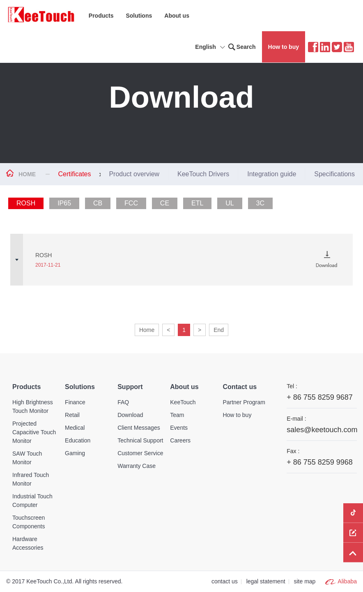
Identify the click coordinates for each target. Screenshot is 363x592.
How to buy (283, 47)
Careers (180, 440)
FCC (131, 203)
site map (304, 581)
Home (146, 330)
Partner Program (244, 402)
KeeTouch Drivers (203, 173)
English (211, 48)
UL (229, 203)
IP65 (64, 203)
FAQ (123, 402)
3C (260, 203)
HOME (27, 174)
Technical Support (140, 440)
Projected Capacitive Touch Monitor (34, 432)
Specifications (334, 173)
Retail (72, 415)
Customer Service (140, 453)
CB (97, 203)
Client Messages (138, 427)
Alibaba (347, 581)
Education (77, 440)
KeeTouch (182, 402)
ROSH (25, 203)
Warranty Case (136, 466)
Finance (75, 402)
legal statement (265, 581)
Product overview (134, 173)
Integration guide (271, 173)
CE (164, 203)
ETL (197, 203)
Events (179, 427)
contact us (224, 581)
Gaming (75, 453)
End (219, 330)
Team (177, 415)
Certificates (74, 173)
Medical (75, 427)
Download (130, 415)
